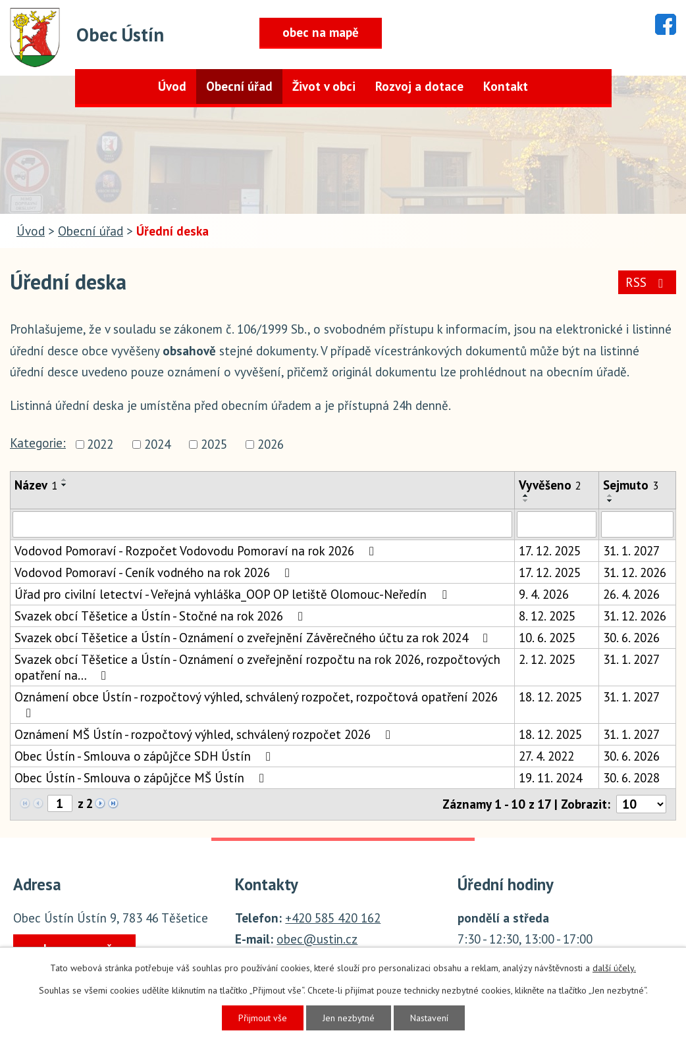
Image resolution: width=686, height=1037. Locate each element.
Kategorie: (38, 443)
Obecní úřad (239, 86)
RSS (646, 282)
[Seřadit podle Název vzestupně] (64, 479)
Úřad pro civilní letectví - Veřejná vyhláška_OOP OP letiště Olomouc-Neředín (233, 594)
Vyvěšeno (550, 485)
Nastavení (429, 1018)
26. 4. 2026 (631, 594)
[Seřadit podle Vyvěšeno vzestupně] (526, 495)
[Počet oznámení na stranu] (641, 804)
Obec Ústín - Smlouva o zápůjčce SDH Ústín (145, 756)
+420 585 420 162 (333, 918)
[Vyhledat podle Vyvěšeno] (556, 524)
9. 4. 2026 (544, 594)
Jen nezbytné (349, 1018)
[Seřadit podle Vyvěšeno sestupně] (526, 500)
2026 (270, 444)
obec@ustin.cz (317, 939)
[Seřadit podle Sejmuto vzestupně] (610, 495)
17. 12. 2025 (550, 551)
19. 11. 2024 (550, 778)
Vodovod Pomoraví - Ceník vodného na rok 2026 (154, 572)
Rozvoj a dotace (419, 86)
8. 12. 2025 (547, 616)
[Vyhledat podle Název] (262, 524)
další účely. (614, 968)
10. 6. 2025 (547, 637)
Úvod (172, 86)
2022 (100, 444)
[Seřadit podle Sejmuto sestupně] (610, 500)
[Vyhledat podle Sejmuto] (637, 524)
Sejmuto (630, 485)
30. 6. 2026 (631, 637)
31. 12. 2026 (634, 572)
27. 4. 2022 (546, 756)
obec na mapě (320, 32)
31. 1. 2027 (631, 551)
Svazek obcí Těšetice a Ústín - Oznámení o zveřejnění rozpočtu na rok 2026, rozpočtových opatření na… (257, 667)
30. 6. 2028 (631, 778)
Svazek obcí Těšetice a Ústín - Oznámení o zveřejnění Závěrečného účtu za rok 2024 (253, 637)
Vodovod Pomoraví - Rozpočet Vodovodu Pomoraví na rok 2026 (196, 551)
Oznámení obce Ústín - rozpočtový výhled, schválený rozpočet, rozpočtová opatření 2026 (256, 704)
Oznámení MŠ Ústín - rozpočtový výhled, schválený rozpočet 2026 (205, 734)
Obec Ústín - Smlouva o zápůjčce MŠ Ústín (141, 778)
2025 (214, 444)
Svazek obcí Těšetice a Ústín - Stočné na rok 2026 (161, 616)
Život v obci (324, 86)
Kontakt (505, 86)
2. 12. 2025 (547, 659)
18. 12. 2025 (550, 697)
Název (35, 485)
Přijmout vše (262, 1018)
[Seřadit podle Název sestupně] (64, 485)
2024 (157, 444)
